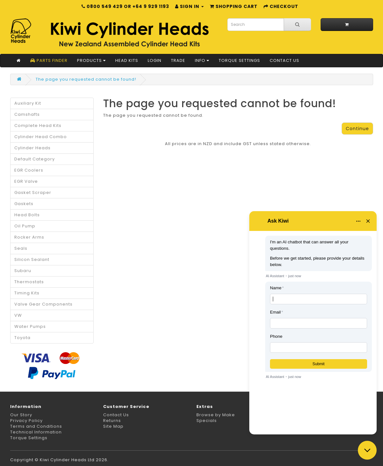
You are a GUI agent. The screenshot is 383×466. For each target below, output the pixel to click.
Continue (357, 128)
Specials (206, 421)
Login (154, 60)
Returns (112, 421)
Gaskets (23, 204)
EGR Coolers (28, 170)
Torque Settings (239, 60)
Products (91, 60)
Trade (178, 60)
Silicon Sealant (31, 259)
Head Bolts (27, 215)
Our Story (21, 415)
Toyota (22, 338)
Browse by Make (215, 415)
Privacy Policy (26, 421)
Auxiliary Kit (27, 103)
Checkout (281, 6)
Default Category (34, 159)
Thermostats (29, 282)
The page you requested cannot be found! (86, 79)
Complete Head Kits (37, 125)
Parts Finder (48, 60)
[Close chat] (367, 450)
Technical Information (36, 432)
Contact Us (284, 60)
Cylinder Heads (32, 148)
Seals (20, 248)
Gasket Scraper (32, 192)
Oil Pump (24, 226)
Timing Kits (26, 293)
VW (18, 315)
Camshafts (27, 114)
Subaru (22, 271)
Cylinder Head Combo (40, 137)
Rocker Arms (29, 237)
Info (202, 60)
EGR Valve (26, 181)
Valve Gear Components (43, 304)
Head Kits (126, 60)
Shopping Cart (234, 6)
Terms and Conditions (36, 426)
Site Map (113, 426)
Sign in (189, 6)
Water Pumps (30, 326)
